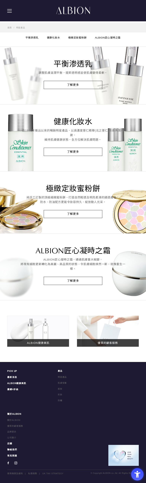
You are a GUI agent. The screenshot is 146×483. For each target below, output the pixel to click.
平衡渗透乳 (32, 37)
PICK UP (12, 372)
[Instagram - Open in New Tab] (16, 463)
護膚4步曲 (12, 390)
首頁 (9, 27)
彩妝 (60, 395)
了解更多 (73, 85)
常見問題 (11, 456)
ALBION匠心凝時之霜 (108, 37)
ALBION (73, 11)
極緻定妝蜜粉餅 (77, 37)
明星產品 (20, 27)
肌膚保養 (62, 384)
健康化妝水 (53, 37)
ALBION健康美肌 (16, 384)
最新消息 (11, 378)
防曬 (60, 401)
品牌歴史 (11, 432)
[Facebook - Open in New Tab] (8, 463)
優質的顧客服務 (15, 426)
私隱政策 (32, 474)
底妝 (60, 389)
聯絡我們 (11, 450)
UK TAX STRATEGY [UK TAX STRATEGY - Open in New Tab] (53, 474)
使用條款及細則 (15, 474)
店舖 (9, 444)
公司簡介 (11, 438)
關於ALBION (14, 415)
